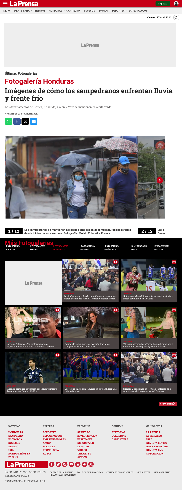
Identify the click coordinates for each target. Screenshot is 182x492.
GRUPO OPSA (154, 426)
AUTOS (47, 453)
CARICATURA (120, 439)
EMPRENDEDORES (54, 439)
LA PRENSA (153, 432)
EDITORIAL (118, 432)
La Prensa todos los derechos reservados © (25, 473)
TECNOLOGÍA (51, 450)
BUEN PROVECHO (157, 446)
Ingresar (162, 3)
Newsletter (143, 472)
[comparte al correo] (33, 121)
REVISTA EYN (154, 450)
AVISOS (82, 457)
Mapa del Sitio (162, 472)
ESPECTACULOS (53, 435)
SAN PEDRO (15, 435)
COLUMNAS (119, 435)
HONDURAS (15, 432)
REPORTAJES (85, 443)
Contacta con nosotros (119, 472)
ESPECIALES (84, 439)
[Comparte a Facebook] (17, 121)
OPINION (117, 426)
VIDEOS (82, 450)
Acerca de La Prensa (61, 472)
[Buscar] (176, 17)
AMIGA (47, 443)
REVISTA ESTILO (156, 443)
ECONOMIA (15, 439)
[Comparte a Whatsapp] (8, 121)
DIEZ (149, 439)
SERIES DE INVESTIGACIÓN (87, 433)
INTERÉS (48, 426)
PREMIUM (83, 426)
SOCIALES (49, 446)
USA (11, 450)
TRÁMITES (84, 453)
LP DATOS (83, 446)
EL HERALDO (154, 435)
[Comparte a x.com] (25, 121)
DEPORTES (49, 432)
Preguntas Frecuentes (63, 475)
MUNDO (13, 446)
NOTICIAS (14, 426)
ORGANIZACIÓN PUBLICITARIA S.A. (25, 481)
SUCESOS (14, 443)
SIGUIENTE (166, 403)
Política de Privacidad (90, 472)
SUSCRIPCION (155, 453)
